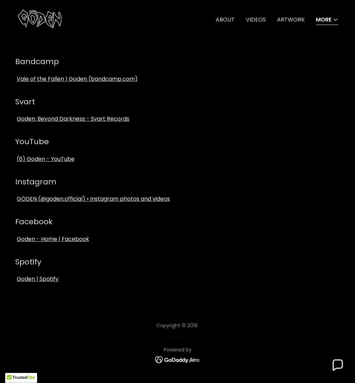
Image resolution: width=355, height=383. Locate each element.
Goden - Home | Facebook (53, 239)
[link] (66, 18)
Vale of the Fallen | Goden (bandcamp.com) (77, 79)
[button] (327, 20)
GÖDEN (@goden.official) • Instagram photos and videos (93, 199)
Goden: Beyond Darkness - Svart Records (73, 119)
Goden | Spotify (38, 279)
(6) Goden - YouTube (46, 159)
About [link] (225, 20)
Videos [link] (256, 20)
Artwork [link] (291, 20)
